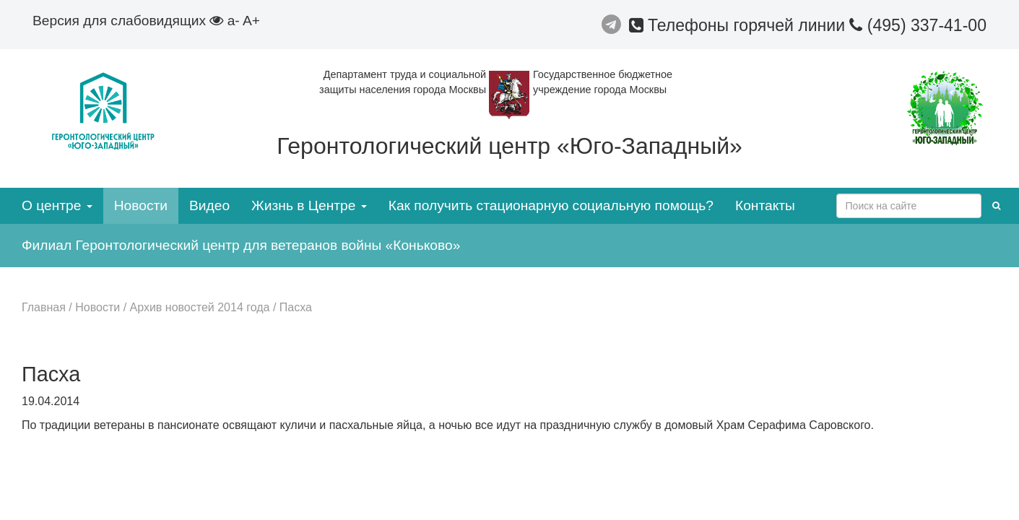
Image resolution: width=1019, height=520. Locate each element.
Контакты (765, 205)
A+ (251, 20)
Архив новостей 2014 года (200, 307)
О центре (57, 205)
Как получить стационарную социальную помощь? (551, 205)
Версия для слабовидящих (127, 20)
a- (233, 20)
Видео (209, 205)
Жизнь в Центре (309, 205)
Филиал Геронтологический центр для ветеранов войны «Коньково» (241, 245)
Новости (141, 205)
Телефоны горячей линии (739, 25)
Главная (44, 307)
